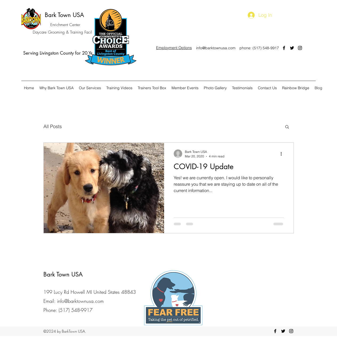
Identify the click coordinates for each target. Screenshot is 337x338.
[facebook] (284, 48)
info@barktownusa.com (216, 48)
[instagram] (300, 48)
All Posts (52, 126)
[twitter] (292, 48)
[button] (287, 127)
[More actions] (283, 153)
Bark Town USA (64, 15)
